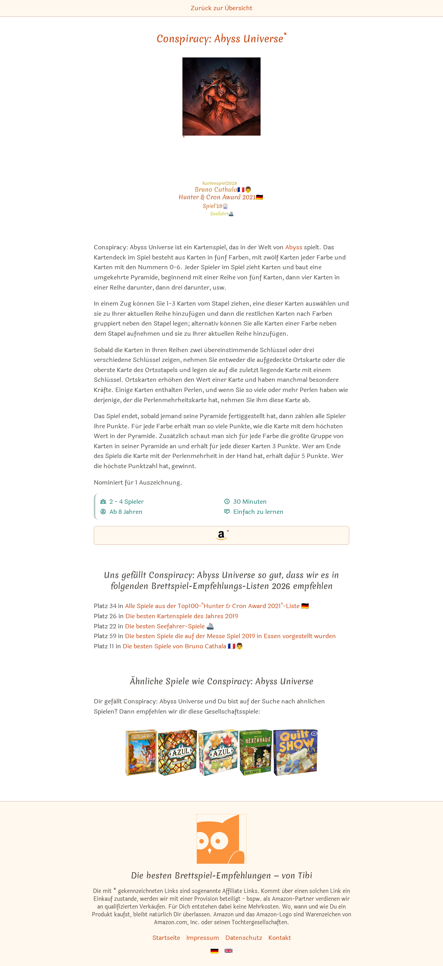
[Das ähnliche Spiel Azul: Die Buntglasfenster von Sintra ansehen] (177, 752)
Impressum (202, 938)
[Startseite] (221, 839)
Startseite (166, 938)
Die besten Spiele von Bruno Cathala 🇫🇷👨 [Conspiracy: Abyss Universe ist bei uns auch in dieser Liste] (183, 646)
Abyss (293, 247)
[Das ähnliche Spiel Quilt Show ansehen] (295, 752)
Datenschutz (243, 938)
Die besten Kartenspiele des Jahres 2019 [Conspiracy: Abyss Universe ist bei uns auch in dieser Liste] (181, 616)
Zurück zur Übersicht (221, 8)
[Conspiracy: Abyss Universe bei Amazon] (221, 101)
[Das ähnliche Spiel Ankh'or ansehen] (141, 752)
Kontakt (279, 938)
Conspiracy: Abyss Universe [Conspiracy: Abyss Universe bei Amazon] (222, 38)
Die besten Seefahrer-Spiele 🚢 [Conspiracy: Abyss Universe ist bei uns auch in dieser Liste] (169, 626)
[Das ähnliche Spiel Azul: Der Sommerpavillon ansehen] (218, 752)
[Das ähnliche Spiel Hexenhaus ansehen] (255, 752)
